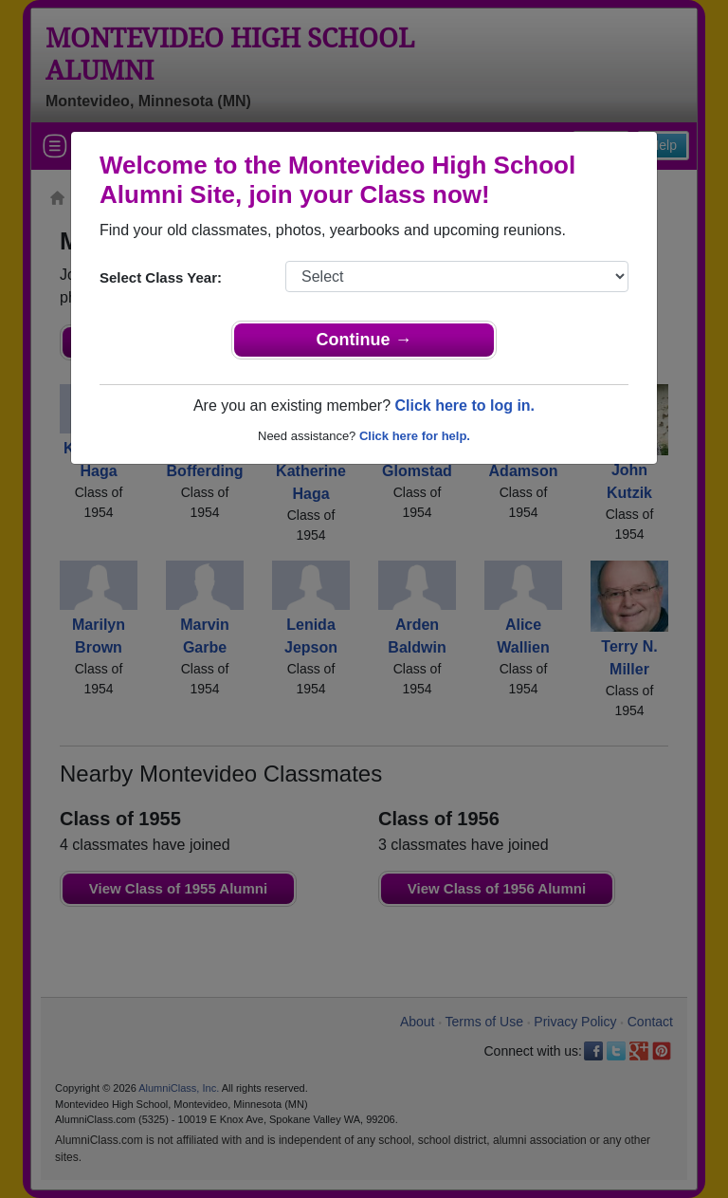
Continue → (364, 339)
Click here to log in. (464, 405)
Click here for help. (414, 436)
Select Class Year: (161, 277)
